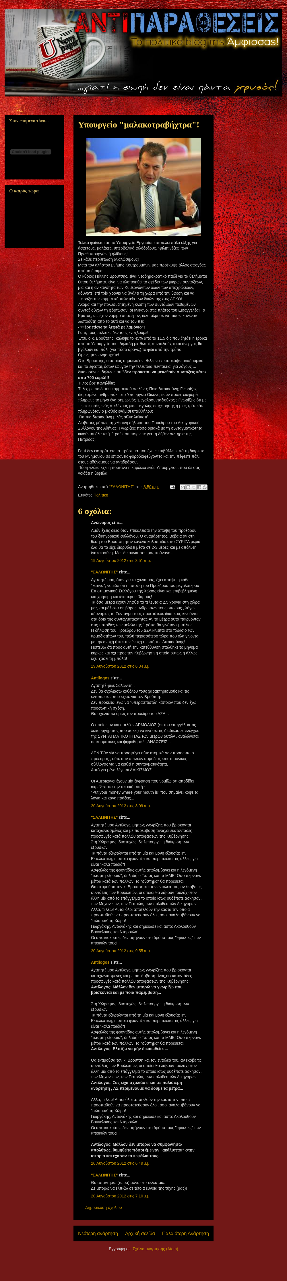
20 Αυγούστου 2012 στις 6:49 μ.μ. (121, 1163)
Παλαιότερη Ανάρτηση (185, 1233)
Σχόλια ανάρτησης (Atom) (155, 1249)
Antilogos (100, 678)
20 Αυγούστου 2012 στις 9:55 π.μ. (121, 950)
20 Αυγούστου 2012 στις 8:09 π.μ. (121, 805)
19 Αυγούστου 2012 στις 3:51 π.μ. (121, 560)
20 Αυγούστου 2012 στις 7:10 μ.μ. (121, 1196)
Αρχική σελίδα (140, 1233)
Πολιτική (101, 495)
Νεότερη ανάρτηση (98, 1233)
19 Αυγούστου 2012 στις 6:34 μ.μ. (121, 666)
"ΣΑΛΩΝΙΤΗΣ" (104, 572)
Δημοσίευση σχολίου (103, 1207)
